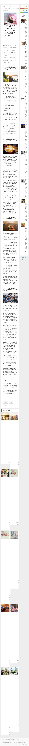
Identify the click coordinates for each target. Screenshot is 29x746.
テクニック (6, 405)
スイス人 (5, 402)
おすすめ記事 (24, 121)
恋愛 (10, 402)
